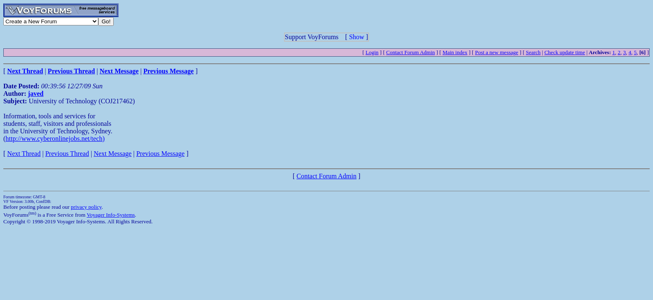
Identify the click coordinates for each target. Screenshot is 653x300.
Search (533, 52)
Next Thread (23, 153)
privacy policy (86, 207)
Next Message (113, 153)
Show (356, 36)
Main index (455, 52)
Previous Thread (67, 153)
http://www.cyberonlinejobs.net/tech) (55, 138)
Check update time (564, 52)
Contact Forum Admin (410, 52)
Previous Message (160, 153)
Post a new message (496, 52)
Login (372, 52)
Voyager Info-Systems (111, 215)
